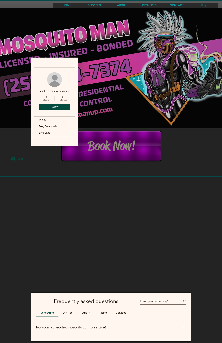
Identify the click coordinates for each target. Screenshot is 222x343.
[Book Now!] (111, 146)
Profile (42, 120)
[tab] (47, 313)
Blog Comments (48, 126)
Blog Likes (44, 133)
